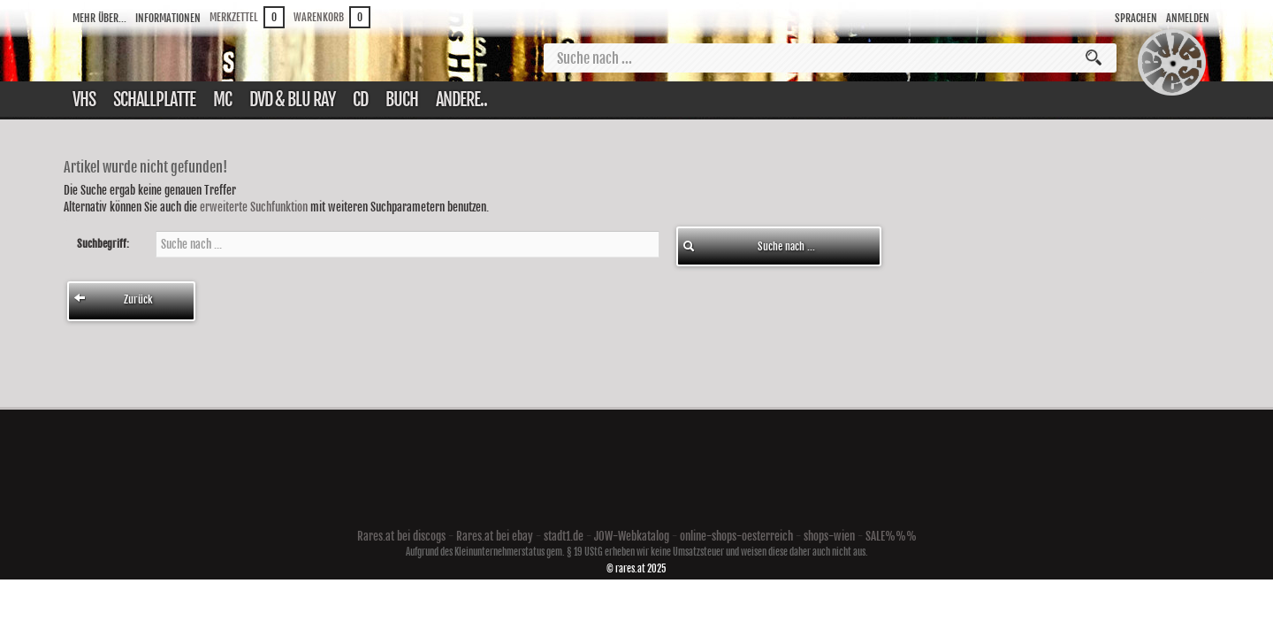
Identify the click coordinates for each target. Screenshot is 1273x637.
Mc (222, 99)
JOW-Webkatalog (631, 536)
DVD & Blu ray (292, 99)
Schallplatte (154, 99)
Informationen (168, 18)
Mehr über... (99, 18)
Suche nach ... (748, 246)
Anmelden (1187, 18)
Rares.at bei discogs (401, 536)
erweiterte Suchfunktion (254, 207)
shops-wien (829, 536)
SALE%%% (891, 536)
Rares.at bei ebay (494, 536)
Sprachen (1136, 18)
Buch (401, 99)
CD (360, 99)
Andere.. (461, 99)
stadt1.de (563, 536)
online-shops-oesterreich (736, 536)
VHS (83, 99)
